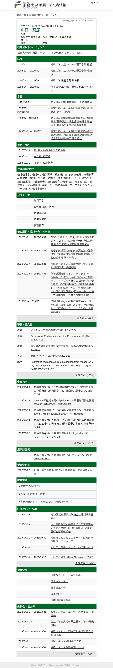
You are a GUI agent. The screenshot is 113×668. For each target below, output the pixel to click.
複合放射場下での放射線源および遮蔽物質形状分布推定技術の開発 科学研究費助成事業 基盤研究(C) (72, 254)
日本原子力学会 (59, 581)
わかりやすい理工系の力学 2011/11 (50, 355)
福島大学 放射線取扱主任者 (66, 641)
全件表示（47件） (85, 375)
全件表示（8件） (86, 318)
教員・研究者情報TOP (29, 15)
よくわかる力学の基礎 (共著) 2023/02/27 (53, 330)
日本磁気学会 (58, 587)
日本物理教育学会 (61, 600)
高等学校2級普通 (43, 162)
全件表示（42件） (85, 653)
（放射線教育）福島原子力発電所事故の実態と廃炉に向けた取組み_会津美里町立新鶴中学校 (72, 528)
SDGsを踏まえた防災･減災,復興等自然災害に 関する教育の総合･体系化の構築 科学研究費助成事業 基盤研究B (72, 241)
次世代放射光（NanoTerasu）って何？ (72, 557)
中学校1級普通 (42, 156)
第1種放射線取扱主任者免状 (49, 150)
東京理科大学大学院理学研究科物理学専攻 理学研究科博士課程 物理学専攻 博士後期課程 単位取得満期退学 (72, 122)
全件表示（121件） (85, 443)
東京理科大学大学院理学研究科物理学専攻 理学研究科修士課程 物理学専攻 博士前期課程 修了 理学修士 (72, 135)
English (95, 2)
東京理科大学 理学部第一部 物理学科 (71, 102)
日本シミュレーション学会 (66, 575)
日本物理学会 (58, 593)
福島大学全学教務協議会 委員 (67, 647)
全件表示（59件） (85, 563)
